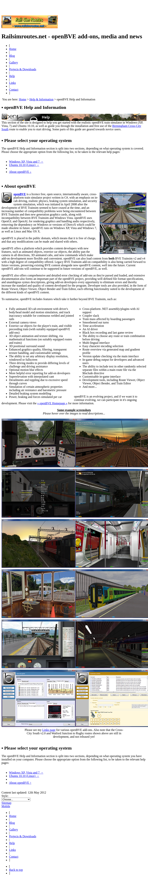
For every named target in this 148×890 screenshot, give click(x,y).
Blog (12, 55)
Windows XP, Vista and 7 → (26, 161)
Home (12, 49)
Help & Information (41, 99)
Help (12, 76)
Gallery (13, 62)
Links (12, 82)
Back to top (16, 869)
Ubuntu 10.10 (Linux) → (24, 165)
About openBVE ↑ (20, 782)
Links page (49, 729)
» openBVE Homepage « (52, 403)
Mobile (6, 806)
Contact (13, 89)
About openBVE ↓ (20, 171)
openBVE (20, 194)
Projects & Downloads (22, 69)
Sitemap (6, 802)
